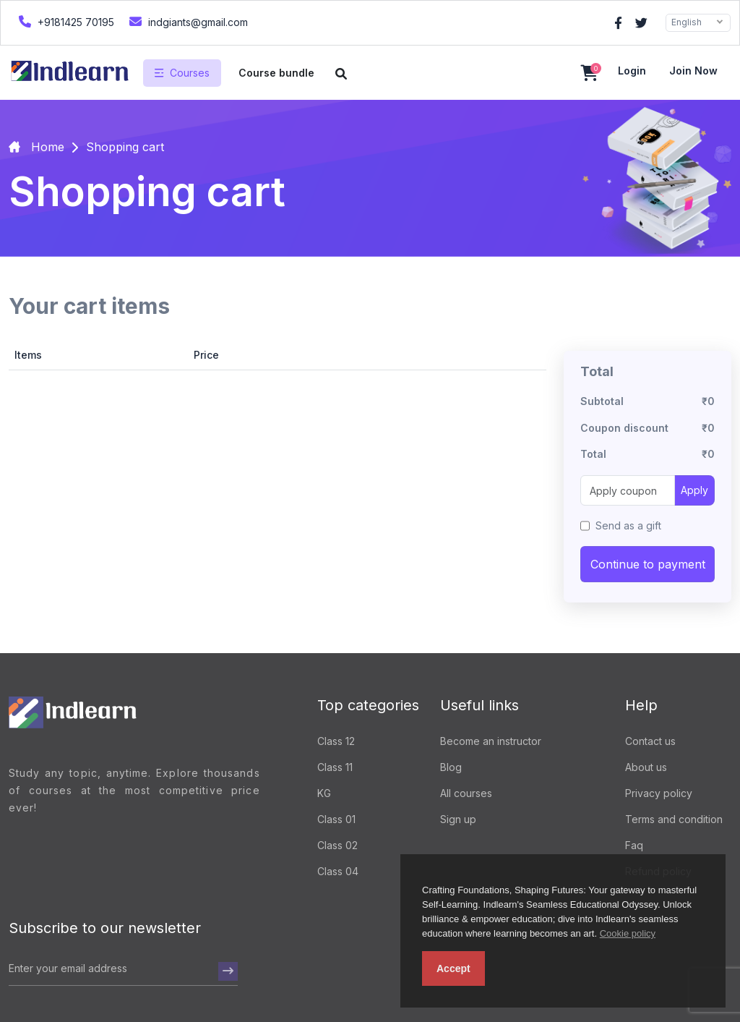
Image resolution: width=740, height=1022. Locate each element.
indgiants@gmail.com (187, 21)
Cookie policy (627, 933)
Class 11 (335, 767)
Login (632, 70)
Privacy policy (658, 793)
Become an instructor (490, 741)
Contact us (650, 741)
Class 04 (337, 871)
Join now (693, 70)
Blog (451, 767)
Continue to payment (647, 564)
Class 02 (337, 845)
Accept (453, 968)
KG (324, 793)
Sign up (458, 819)
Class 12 (336, 741)
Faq (634, 845)
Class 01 (336, 819)
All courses (466, 793)
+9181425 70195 (64, 21)
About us (646, 767)
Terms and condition (674, 819)
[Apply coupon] (627, 490)
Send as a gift (628, 525)
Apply (694, 490)
